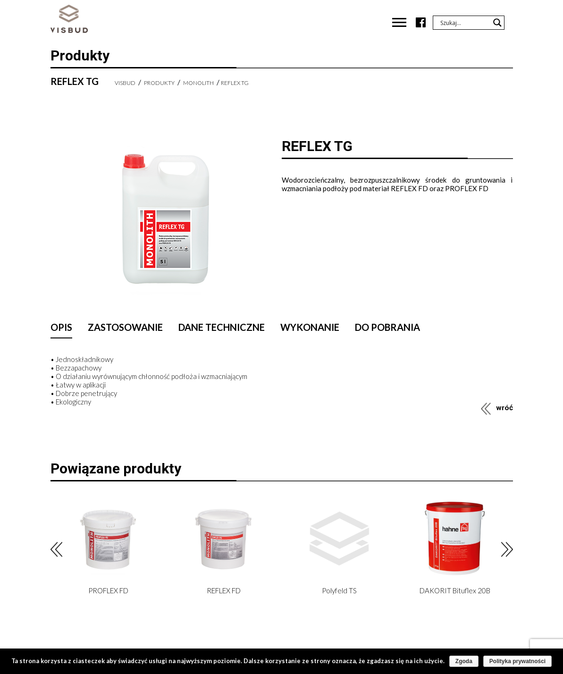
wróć (504, 408)
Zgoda (463, 661)
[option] (108, 549)
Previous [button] (56, 549)
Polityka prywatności (517, 661)
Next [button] (507, 549)
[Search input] (464, 22)
